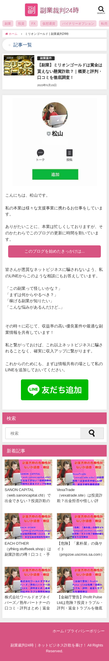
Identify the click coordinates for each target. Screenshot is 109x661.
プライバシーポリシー (86, 631)
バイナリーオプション (78, 23)
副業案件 (46, 58)
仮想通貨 (48, 23)
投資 (21, 23)
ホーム (58, 631)
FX (33, 23)
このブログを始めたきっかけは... (54, 251)
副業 (8, 23)
